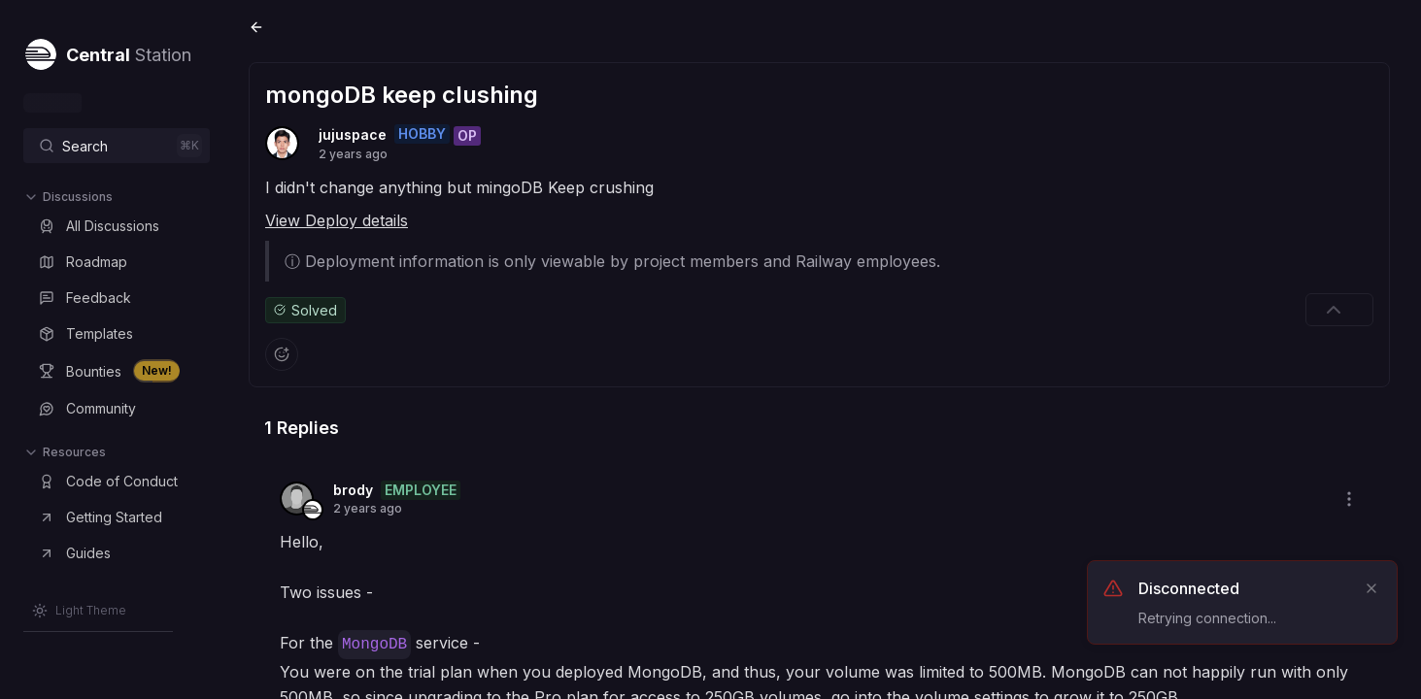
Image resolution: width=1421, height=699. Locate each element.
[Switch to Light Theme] (79, 610)
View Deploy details (336, 220)
